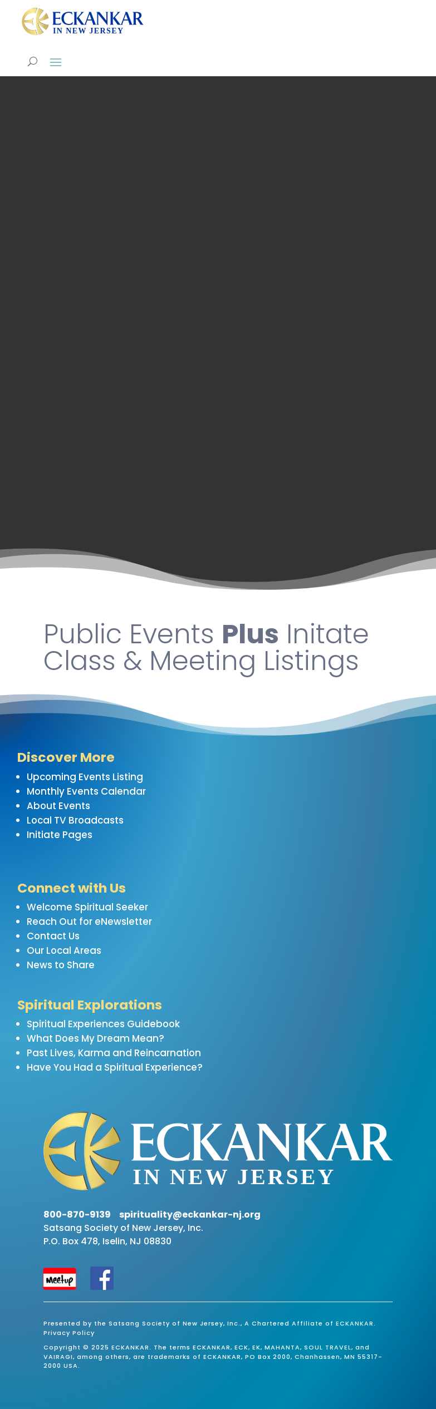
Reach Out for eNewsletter (89, 921)
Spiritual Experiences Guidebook (103, 1024)
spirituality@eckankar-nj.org (190, 1214)
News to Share (61, 965)
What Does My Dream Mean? (95, 1038)
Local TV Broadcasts (75, 820)
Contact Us (53, 936)
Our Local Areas (64, 950)
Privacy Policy (69, 1332)
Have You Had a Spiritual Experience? (115, 1067)
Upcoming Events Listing (85, 777)
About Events (58, 805)
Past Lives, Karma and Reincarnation (114, 1053)
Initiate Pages (59, 834)
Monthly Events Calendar (86, 791)
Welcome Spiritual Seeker (87, 907)
